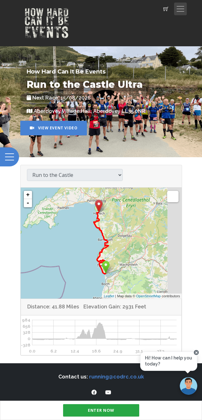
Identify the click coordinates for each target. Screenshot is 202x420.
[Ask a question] (188, 386)
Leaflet (109, 296)
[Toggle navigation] (180, 9)
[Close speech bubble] (196, 352)
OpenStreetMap (148, 296)
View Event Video (54, 128)
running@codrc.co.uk (116, 377)
